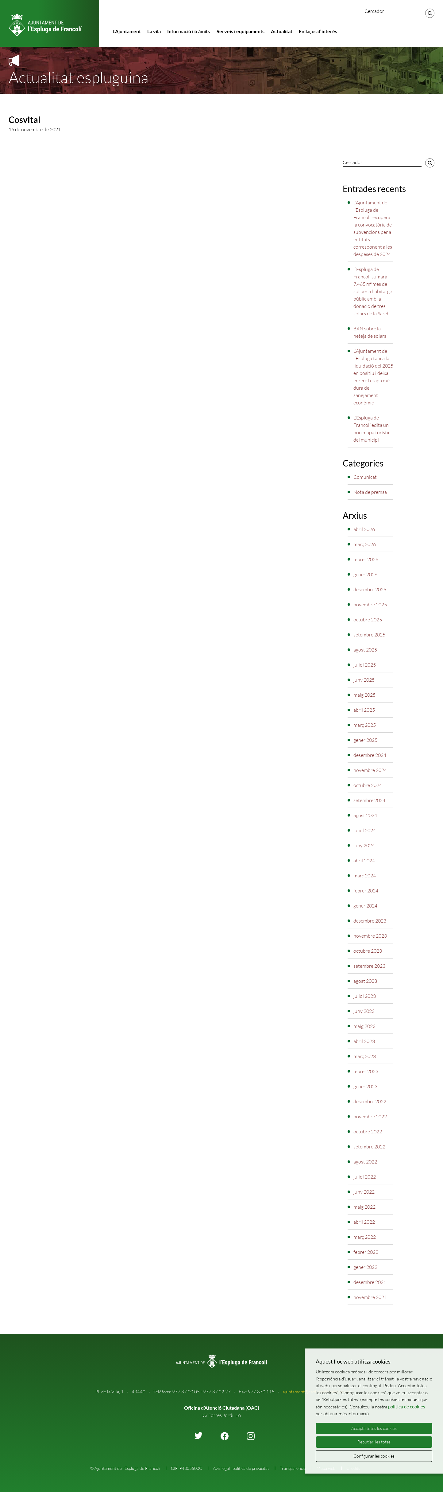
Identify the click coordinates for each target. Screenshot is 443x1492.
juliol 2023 (364, 996)
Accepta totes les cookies (374, 1428)
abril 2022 (364, 1222)
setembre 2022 (369, 1147)
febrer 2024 (365, 891)
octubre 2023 (367, 951)
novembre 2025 (370, 604)
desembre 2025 (369, 589)
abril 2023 (364, 1041)
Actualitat (281, 31)
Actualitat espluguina (78, 77)
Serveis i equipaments (240, 31)
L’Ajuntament (127, 31)
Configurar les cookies (374, 1456)
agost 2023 (365, 981)
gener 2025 (365, 740)
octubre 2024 (367, 785)
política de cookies (406, 1406)
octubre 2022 (367, 1131)
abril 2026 (364, 529)
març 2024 (364, 875)
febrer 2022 (365, 1252)
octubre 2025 (367, 619)
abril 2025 (364, 710)
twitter (198, 1435)
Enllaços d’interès (318, 31)
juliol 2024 (364, 830)
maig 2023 (364, 1026)
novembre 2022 (370, 1116)
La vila (154, 31)
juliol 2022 (364, 1177)
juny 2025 (364, 680)
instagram (251, 1436)
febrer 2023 (365, 1071)
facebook (225, 1436)
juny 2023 (364, 1011)
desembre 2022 (369, 1101)
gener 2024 (365, 906)
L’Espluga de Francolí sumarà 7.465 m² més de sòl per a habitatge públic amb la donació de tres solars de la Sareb (372, 291)
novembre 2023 (370, 936)
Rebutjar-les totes (374, 1441)
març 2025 (364, 725)
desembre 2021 (369, 1282)
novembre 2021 (370, 1297)
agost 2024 (365, 815)
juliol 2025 (364, 665)
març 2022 (364, 1237)
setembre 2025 (369, 635)
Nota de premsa (370, 492)
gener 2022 (365, 1267)
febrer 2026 (365, 559)
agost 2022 (365, 1162)
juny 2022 (364, 1192)
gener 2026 (365, 574)
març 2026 (364, 544)
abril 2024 (364, 860)
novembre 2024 (370, 770)
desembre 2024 (369, 755)
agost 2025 (365, 650)
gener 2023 (365, 1086)
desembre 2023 (369, 921)
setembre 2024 (369, 800)
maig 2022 (364, 1207)
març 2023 (364, 1056)
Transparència (293, 1468)
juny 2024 (364, 845)
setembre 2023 (369, 966)
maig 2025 (364, 695)
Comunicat (365, 477)
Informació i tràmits (188, 31)
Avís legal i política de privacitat (241, 1468)
